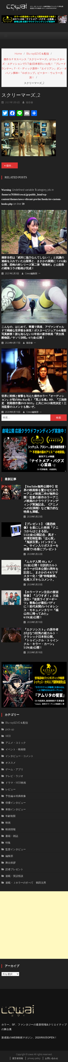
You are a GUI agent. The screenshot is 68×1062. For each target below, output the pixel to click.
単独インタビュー (15, 809)
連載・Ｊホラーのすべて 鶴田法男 (25, 882)
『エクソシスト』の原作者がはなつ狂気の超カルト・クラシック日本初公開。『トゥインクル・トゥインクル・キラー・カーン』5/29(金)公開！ (41, 638)
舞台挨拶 (10, 862)
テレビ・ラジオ (14, 776)
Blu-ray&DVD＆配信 (16, 722)
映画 (8, 822)
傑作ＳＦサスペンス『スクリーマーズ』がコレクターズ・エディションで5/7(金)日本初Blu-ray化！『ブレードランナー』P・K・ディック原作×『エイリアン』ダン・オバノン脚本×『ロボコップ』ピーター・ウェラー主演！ (12, 165)
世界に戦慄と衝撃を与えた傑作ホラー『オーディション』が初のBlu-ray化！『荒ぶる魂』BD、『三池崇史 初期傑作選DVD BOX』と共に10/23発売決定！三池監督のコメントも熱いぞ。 (34, 401)
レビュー (10, 789)
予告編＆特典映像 (15, 796)
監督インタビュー (15, 849)
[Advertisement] (34, 925)
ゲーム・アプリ (14, 769)
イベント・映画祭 (15, 749)
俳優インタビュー (15, 802)
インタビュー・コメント (19, 756)
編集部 (9, 856)
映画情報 (10, 829)
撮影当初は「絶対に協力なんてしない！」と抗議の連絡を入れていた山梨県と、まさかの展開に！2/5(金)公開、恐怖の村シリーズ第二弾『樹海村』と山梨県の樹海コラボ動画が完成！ (34, 263)
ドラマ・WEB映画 (15, 782)
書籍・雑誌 (11, 836)
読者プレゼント (14, 869)
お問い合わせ (51, 1058)
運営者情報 (17, 1058)
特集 (8, 842)
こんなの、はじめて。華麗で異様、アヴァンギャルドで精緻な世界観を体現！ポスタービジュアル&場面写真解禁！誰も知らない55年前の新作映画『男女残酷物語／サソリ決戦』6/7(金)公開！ (33, 332)
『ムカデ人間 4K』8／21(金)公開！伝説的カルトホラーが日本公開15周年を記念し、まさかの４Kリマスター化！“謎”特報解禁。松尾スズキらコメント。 (41, 570)
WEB (8, 736)
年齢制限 (10, 816)
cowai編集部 (31, 273)
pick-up (9, 729)
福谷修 (29, 102)
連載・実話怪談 (14, 876)
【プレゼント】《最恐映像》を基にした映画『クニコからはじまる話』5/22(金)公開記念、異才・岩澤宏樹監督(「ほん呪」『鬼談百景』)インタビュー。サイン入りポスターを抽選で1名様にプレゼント (41, 536)
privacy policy (34, 1058)
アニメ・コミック (15, 742)
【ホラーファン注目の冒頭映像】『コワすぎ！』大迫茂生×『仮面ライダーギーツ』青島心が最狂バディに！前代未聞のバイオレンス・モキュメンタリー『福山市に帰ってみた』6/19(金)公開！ (41, 605)
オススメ (10, 762)
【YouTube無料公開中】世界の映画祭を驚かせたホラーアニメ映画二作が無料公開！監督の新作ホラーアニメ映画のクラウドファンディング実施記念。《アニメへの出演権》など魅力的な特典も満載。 (41, 499)
